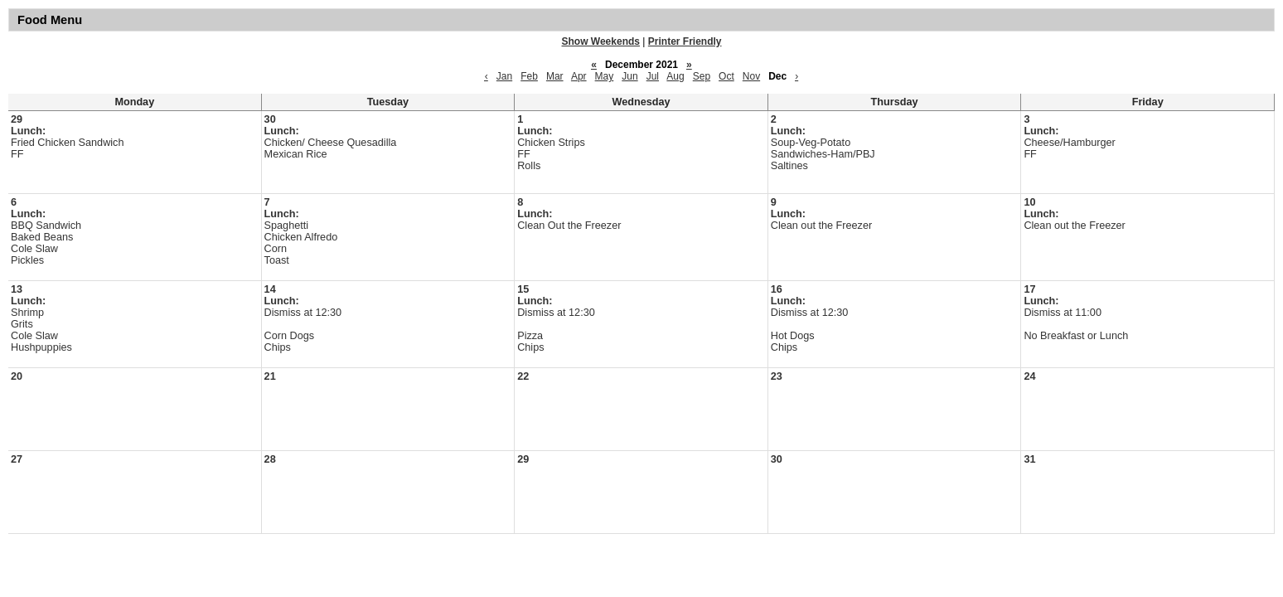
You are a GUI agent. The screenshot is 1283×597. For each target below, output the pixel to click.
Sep (701, 76)
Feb (529, 76)
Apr (579, 76)
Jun (629, 76)
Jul (652, 76)
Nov (751, 76)
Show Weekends (601, 41)
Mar (555, 76)
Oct (726, 76)
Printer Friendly (685, 41)
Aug (675, 76)
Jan (504, 76)
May (604, 76)
